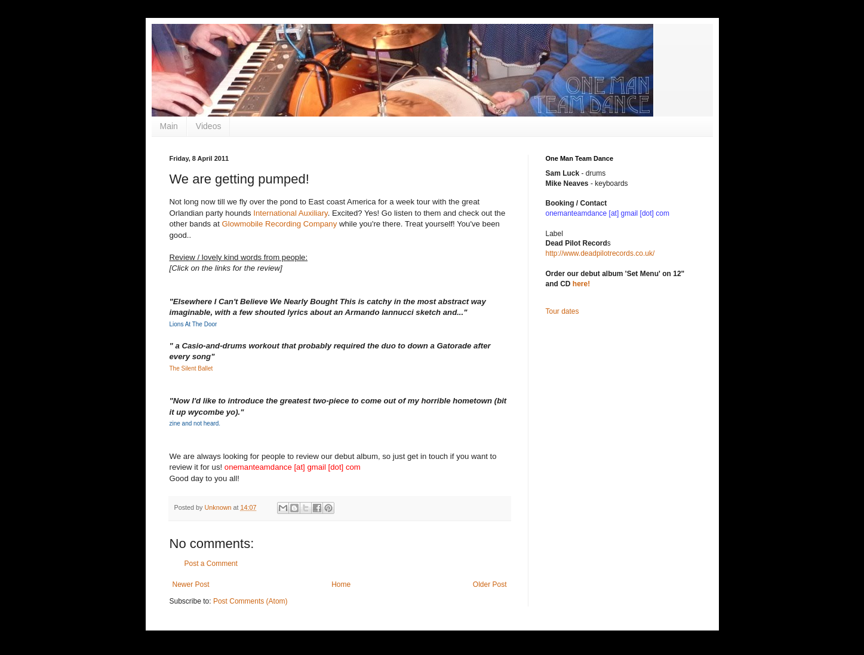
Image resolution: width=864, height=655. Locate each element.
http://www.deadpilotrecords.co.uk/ (600, 253)
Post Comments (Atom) (250, 601)
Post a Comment (211, 563)
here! (581, 284)
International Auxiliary (290, 213)
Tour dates (562, 311)
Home (340, 584)
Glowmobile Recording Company (279, 223)
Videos (209, 126)
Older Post (490, 584)
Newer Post (191, 584)
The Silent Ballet (191, 368)
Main (169, 126)
